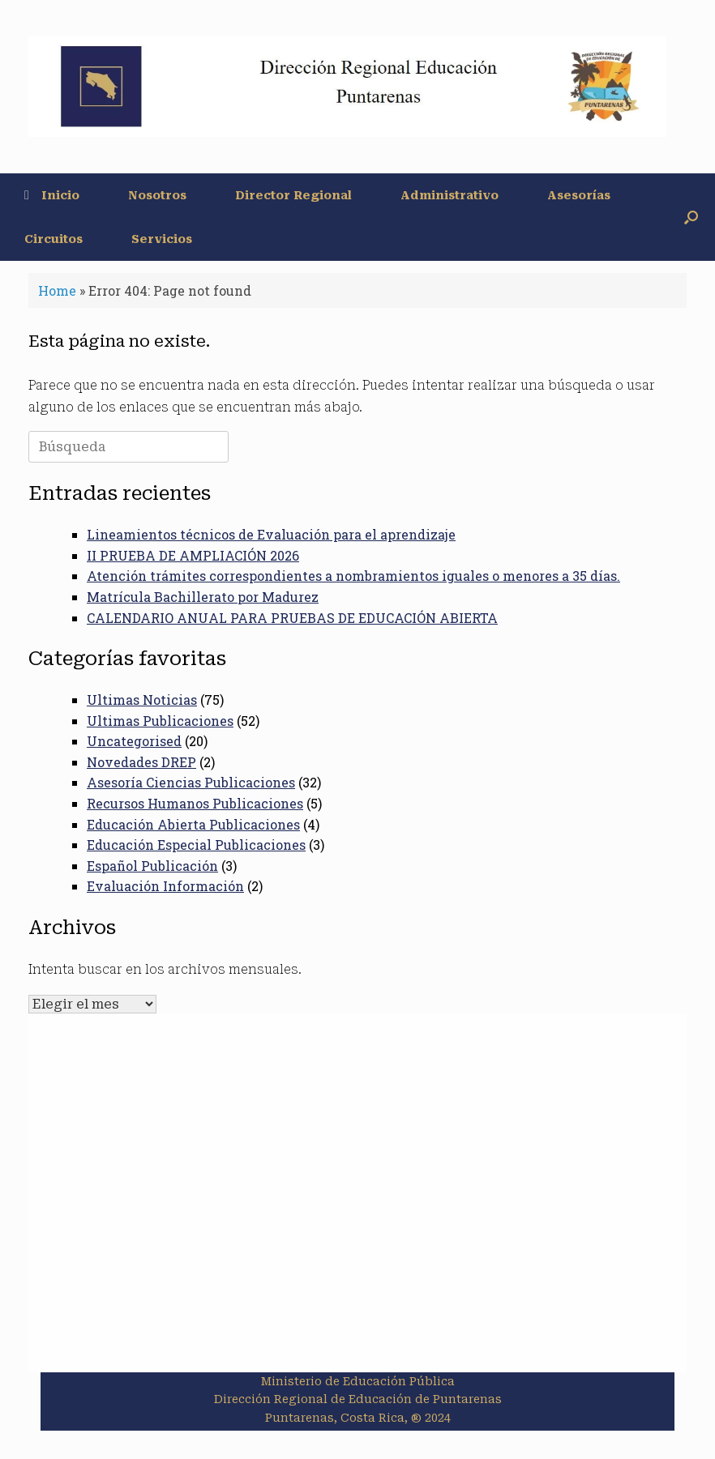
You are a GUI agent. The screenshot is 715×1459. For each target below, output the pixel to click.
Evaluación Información (165, 885)
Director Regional (293, 195)
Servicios (161, 239)
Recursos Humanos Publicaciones (195, 803)
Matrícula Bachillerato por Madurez (203, 596)
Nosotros (157, 195)
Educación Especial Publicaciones (196, 844)
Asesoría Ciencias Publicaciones (191, 782)
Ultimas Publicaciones (160, 720)
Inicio (51, 195)
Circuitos (53, 239)
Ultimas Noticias (142, 699)
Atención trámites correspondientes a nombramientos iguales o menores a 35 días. (353, 575)
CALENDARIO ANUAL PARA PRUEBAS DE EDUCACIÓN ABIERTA (292, 617)
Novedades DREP (141, 761)
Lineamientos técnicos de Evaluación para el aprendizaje (271, 534)
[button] (691, 217)
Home (57, 290)
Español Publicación (152, 865)
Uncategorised (134, 740)
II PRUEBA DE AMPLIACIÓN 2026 (193, 555)
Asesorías (578, 195)
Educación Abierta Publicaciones (193, 824)
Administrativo (449, 195)
